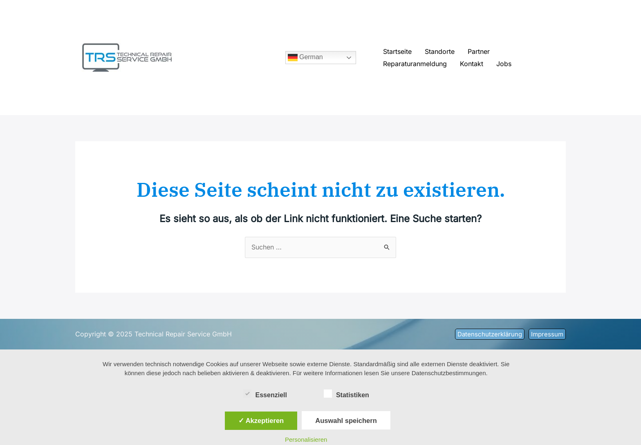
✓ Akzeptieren (261, 420)
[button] (489, 334)
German (305, 57)
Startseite (397, 51)
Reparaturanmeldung (415, 64)
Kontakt (471, 64)
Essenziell (265, 393)
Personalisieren (306, 439)
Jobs (503, 64)
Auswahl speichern (346, 420)
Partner (479, 51)
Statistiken (346, 393)
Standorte (440, 51)
